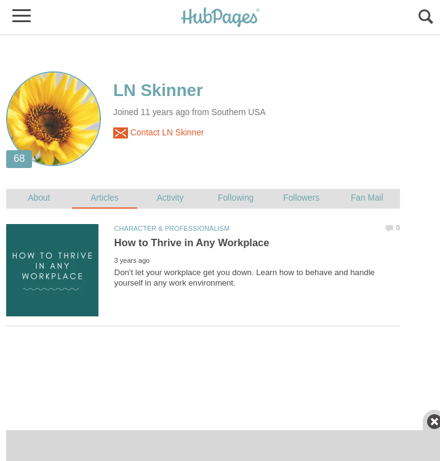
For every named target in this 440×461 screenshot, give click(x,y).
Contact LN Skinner (158, 133)
